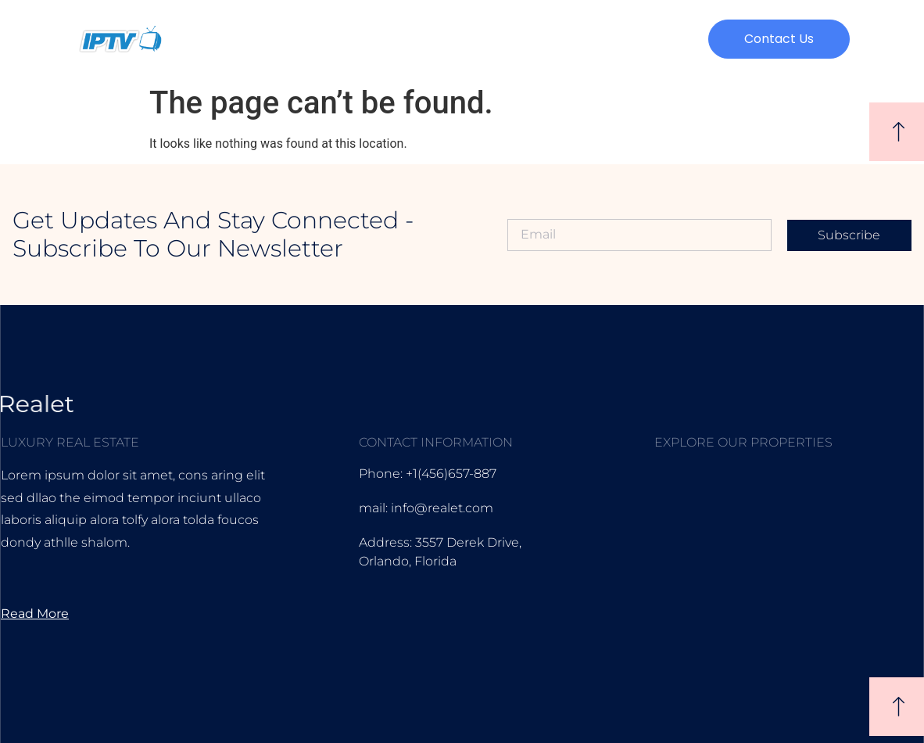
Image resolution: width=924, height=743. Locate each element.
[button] (779, 39)
